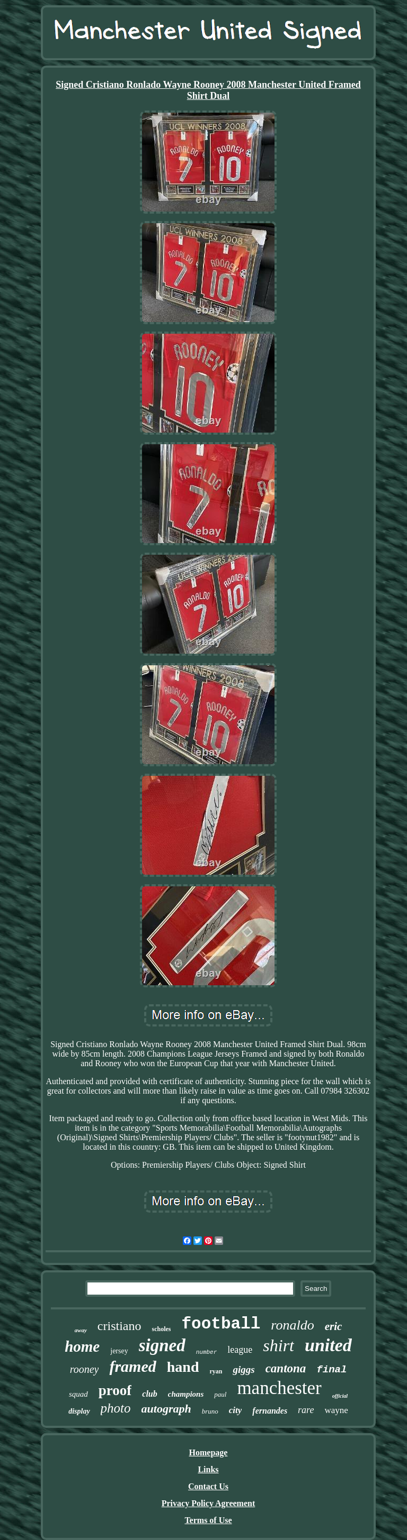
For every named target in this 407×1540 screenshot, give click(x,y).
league (239, 1349)
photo (116, 1408)
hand (183, 1367)
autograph (166, 1408)
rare (306, 1410)
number (206, 1352)
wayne (336, 1410)
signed (162, 1345)
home (82, 1346)
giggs (243, 1369)
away (81, 1330)
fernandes (269, 1410)
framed (132, 1366)
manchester (279, 1388)
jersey (119, 1351)
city (235, 1410)
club (149, 1393)
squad (78, 1394)
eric (333, 1326)
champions (186, 1394)
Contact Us (208, 1486)
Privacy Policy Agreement (208, 1503)
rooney (84, 1369)
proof (115, 1390)
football (220, 1324)
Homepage (208, 1452)
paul (220, 1394)
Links (208, 1469)
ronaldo (292, 1325)
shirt (278, 1345)
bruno (210, 1411)
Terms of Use (208, 1520)
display (79, 1411)
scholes (161, 1329)
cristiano (119, 1326)
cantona (286, 1368)
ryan (215, 1371)
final (331, 1370)
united (328, 1345)
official (340, 1396)
